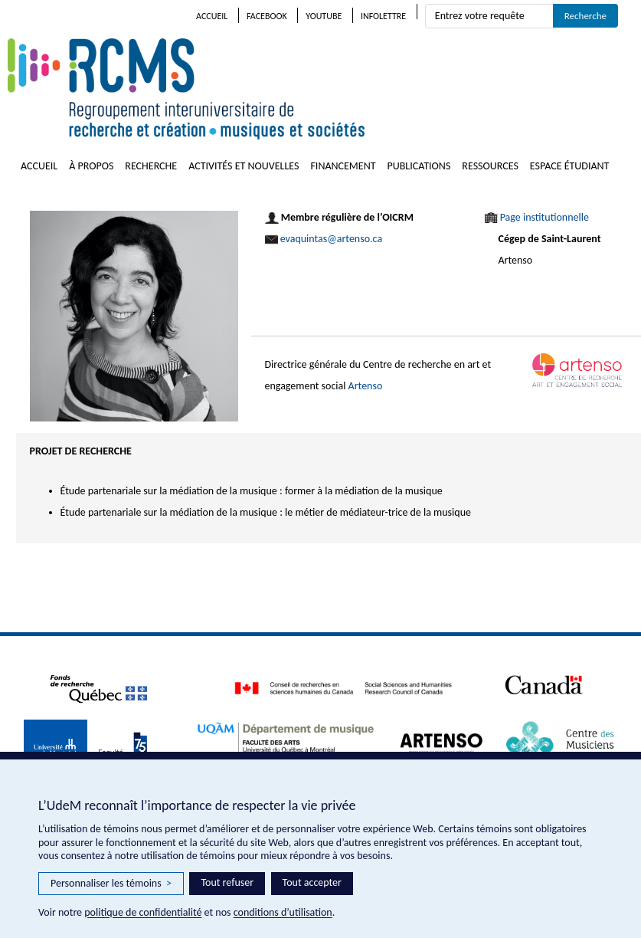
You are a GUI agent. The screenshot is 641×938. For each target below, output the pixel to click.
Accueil (211, 16)
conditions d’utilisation (283, 912)
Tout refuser (227, 882)
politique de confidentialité (142, 912)
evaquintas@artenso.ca (331, 238)
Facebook (267, 16)
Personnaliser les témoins (111, 883)
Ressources (490, 165)
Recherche (151, 165)
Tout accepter (312, 882)
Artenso (365, 385)
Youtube (324, 16)
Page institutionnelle (544, 217)
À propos (91, 165)
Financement (342, 165)
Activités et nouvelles (243, 165)
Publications (419, 165)
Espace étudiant (570, 165)
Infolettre (383, 16)
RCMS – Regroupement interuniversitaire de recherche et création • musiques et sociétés (276, 88)
